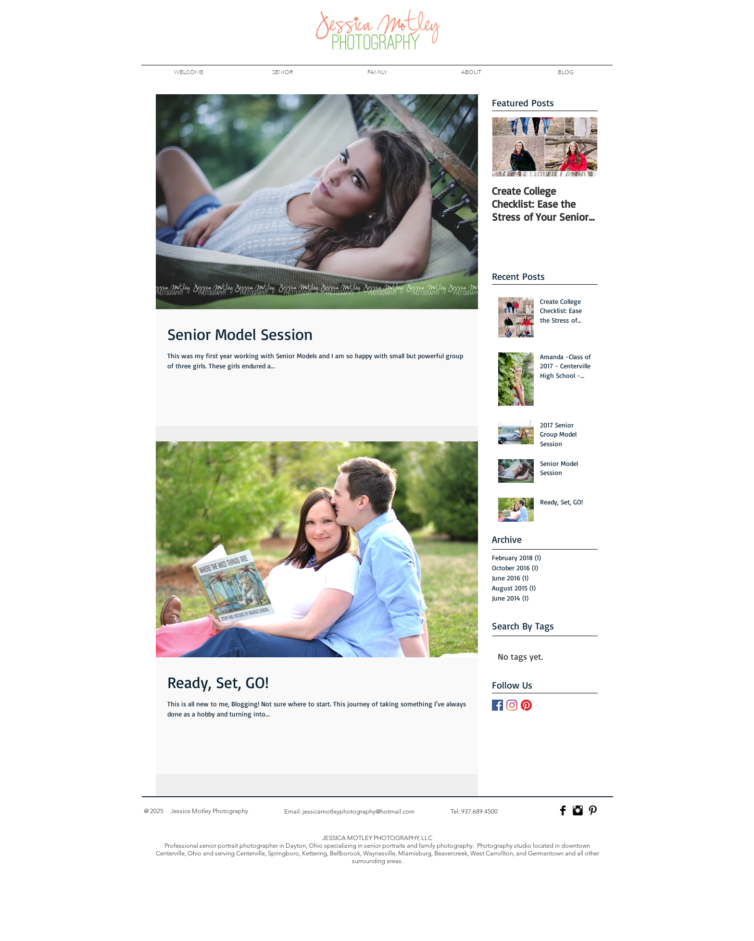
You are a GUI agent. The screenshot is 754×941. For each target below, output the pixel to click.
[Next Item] (582, 146)
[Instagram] (511, 705)
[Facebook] (497, 705)
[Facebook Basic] (563, 810)
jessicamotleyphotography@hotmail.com (358, 811)
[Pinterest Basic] (593, 810)
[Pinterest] (526, 705)
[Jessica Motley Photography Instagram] (578, 810)
